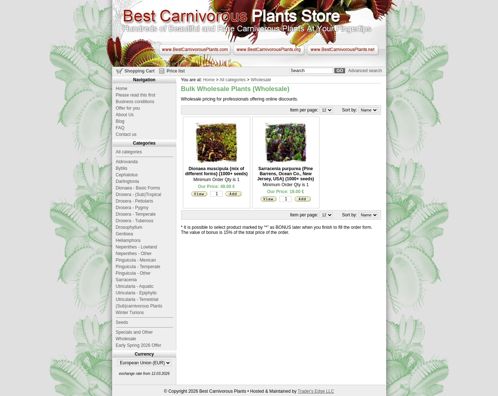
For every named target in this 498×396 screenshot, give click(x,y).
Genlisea (124, 233)
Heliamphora (128, 240)
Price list (175, 71)
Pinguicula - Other (133, 273)
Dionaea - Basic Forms (138, 188)
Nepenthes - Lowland (136, 247)
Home (209, 79)
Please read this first (136, 95)
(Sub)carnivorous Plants (139, 306)
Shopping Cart (140, 71)
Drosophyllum (129, 227)
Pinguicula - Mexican (136, 260)
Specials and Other (134, 332)
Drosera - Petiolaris (134, 201)
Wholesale (261, 79)
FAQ (120, 127)
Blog (120, 121)
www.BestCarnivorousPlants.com (194, 49)
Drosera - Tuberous (134, 220)
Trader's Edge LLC (316, 391)
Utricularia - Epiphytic (136, 292)
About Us (125, 114)
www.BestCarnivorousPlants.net (342, 49)
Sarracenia (126, 279)
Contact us (126, 134)
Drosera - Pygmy (132, 207)
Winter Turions (130, 312)
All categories (232, 79)
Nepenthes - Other (134, 253)
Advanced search (365, 70)
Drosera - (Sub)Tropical (138, 194)
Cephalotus (127, 174)
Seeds (122, 322)
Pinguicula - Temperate (138, 266)
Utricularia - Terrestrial (137, 299)
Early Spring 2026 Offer (138, 345)
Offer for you (128, 108)
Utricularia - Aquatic (135, 286)
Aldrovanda (127, 161)
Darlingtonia (127, 181)
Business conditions (135, 101)
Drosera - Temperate (136, 214)
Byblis (122, 168)
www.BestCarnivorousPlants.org (268, 49)
